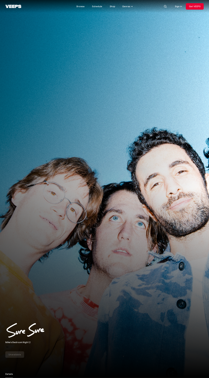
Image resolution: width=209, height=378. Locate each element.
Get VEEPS (194, 6)
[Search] (165, 6)
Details (9, 374)
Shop (112, 6)
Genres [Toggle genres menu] (127, 6)
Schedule (97, 6)
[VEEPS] (13, 6)
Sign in (178, 6)
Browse (81, 6)
